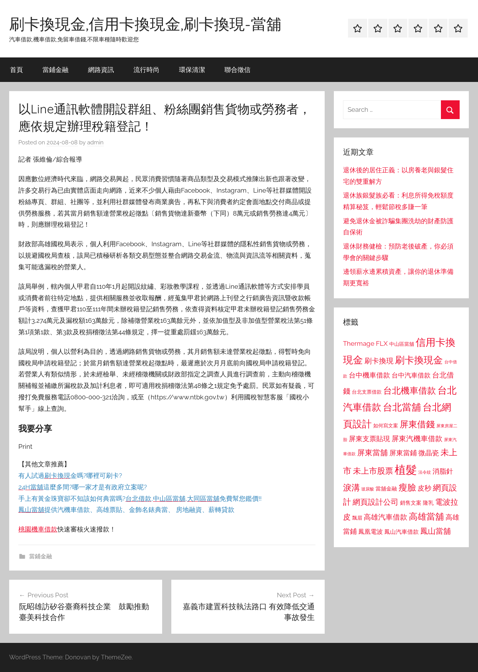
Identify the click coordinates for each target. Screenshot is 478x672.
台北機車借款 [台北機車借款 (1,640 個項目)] (409, 390)
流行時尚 (146, 69)
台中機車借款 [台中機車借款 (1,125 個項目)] (369, 375)
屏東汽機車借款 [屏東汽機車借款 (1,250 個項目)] (417, 438)
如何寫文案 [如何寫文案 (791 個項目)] (385, 425)
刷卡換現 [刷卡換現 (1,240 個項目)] (378, 360)
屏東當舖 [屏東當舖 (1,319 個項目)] (372, 452)
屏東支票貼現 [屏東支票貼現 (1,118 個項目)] (369, 439)
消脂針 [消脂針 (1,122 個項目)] (442, 471)
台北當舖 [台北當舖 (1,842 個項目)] (402, 407)
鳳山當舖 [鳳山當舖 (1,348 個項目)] (435, 531)
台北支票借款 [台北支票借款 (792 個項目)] (367, 392)
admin (95, 142)
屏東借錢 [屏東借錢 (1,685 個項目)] (417, 424)
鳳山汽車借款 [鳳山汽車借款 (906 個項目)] (401, 531)
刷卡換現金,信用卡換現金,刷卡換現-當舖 (145, 23)
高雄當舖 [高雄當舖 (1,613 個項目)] (426, 517)
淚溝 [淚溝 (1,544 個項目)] (351, 487)
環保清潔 (192, 69)
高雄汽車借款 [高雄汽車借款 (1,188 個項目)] (385, 517)
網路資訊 (101, 69)
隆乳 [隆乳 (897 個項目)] (428, 503)
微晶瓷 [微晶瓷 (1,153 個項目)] (428, 453)
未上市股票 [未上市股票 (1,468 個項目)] (373, 471)
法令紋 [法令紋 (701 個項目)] (424, 472)
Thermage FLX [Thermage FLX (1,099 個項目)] (365, 343)
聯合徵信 (237, 69)
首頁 (16, 69)
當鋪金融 (55, 69)
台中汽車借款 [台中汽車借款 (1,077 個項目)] (411, 375)
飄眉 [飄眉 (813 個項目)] (357, 518)
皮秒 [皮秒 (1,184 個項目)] (424, 488)
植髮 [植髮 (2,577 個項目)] (406, 469)
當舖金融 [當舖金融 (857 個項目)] (386, 489)
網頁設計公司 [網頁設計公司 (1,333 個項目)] (375, 502)
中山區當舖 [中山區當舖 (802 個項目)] (401, 344)
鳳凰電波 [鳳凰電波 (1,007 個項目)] (370, 531)
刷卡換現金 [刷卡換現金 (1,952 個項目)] (419, 360)
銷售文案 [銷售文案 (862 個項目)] (410, 503)
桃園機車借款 (37, 529)
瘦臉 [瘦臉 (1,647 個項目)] (407, 487)
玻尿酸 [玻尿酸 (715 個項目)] (367, 489)
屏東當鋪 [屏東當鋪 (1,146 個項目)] (403, 453)
